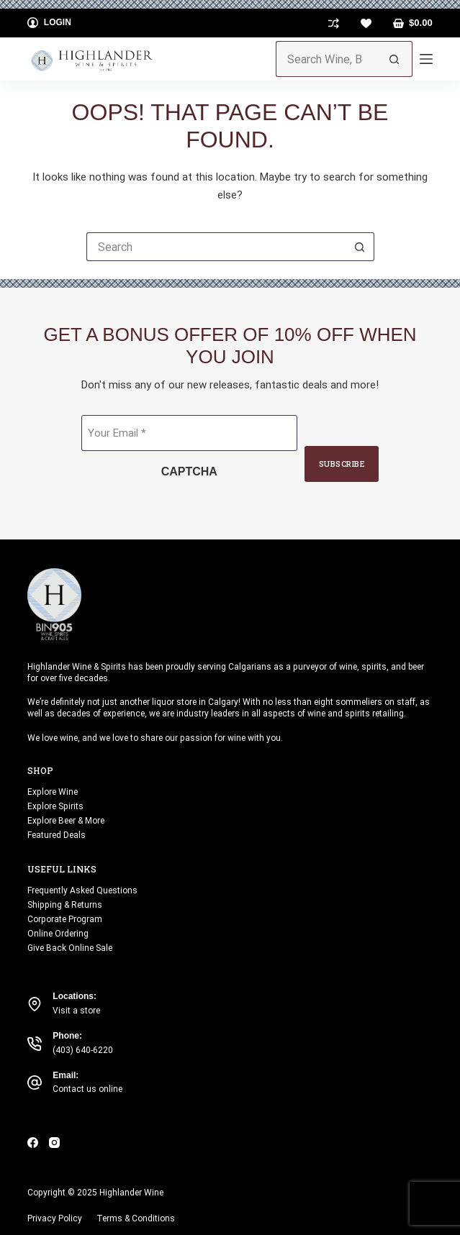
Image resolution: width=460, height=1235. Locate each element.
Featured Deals (56, 835)
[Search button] (394, 59)
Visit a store (76, 1011)
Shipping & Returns (64, 905)
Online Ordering (58, 934)
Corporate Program (64, 919)
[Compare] (333, 23)
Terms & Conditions (135, 1218)
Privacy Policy (54, 1218)
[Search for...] (326, 59)
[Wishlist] (366, 23)
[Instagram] (54, 1142)
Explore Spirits (55, 806)
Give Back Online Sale (69, 948)
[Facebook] (32, 1142)
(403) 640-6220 (83, 1050)
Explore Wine (52, 792)
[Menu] (426, 59)
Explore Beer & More (65, 821)
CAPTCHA (189, 471)
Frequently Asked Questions (82, 890)
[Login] (49, 23)
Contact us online (87, 1089)
